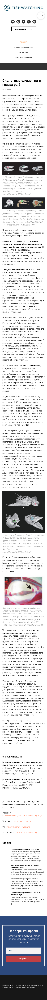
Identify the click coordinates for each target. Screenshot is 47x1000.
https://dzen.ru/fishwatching (25, 832)
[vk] (23, 21)
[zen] (34, 21)
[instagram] (18, 21)
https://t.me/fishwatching (22, 821)
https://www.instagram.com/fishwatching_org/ (22, 815)
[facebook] (29, 21)
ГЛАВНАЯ (23, 42)
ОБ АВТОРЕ (23, 52)
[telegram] (13, 21)
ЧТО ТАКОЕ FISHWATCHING (24, 47)
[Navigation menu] (4, 66)
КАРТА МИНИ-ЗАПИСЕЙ (23, 58)
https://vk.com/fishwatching (18, 827)
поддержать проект (23, 29)
